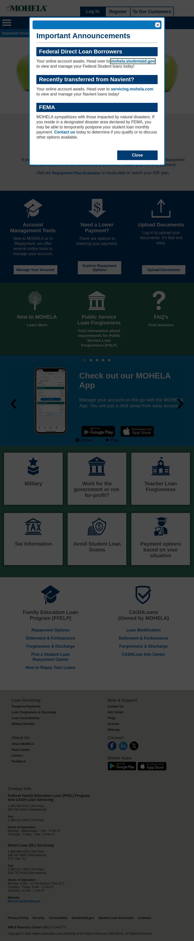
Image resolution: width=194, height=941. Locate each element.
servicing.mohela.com (132, 89)
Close (157, 25)
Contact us (64, 132)
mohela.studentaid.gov (133, 61)
